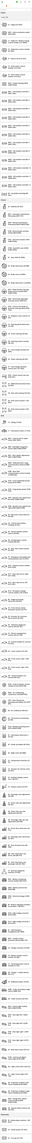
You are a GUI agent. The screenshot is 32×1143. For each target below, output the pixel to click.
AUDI (14, 6)
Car (10, 6)
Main (3, 6)
